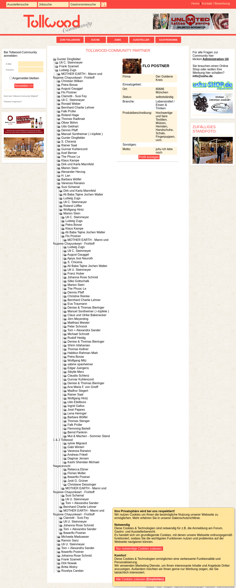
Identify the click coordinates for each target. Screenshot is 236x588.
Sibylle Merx (75, 371)
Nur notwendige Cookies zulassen (139, 548)
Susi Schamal (70, 187)
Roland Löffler (72, 205)
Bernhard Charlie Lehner (77, 107)
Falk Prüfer (68, 111)
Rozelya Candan (72, 570)
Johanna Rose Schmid (82, 277)
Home (195, 3)
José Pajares (76, 409)
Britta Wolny (69, 567)
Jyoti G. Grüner (77, 480)
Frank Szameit (69, 66)
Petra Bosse (69, 84)
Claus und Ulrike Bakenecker (86, 315)
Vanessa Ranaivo (73, 183)
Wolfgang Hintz (73, 209)
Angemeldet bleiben (24, 78)
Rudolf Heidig (76, 337)
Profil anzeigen (149, 157)
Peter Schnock (77, 326)
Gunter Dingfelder (69, 59)
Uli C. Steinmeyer (71, 62)
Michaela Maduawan (75, 536)
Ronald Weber (70, 103)
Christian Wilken (72, 81)
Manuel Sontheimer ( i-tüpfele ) (82, 134)
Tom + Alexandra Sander (84, 330)
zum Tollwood (70, 39)
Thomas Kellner (78, 349)
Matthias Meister (78, 322)
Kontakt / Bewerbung (216, 3)
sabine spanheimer (80, 364)
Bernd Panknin (77, 432)
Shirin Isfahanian (78, 345)
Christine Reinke (78, 296)
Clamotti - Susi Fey (74, 96)
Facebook (150, 587)
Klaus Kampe (70, 160)
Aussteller (142, 39)
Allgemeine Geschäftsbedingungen (189, 587)
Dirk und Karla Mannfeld (77, 164)
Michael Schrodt (78, 334)
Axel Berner (69, 152)
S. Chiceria (68, 141)
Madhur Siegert (77, 390)
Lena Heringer (76, 413)
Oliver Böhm (69, 122)
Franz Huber (75, 273)
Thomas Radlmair (73, 118)
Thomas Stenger (78, 421)
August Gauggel (72, 88)
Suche (95, 39)
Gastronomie (168, 39)
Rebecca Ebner (77, 469)
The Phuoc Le (70, 156)
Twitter (159, 587)
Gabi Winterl (75, 447)
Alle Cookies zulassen (140, 579)
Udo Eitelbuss (76, 402)
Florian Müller (76, 473)
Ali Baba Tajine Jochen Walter (83, 194)
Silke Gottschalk (78, 281)
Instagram (168, 587)
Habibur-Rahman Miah (82, 353)
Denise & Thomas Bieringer (85, 307)
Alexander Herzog (73, 171)
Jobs (117, 39)
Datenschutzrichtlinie (225, 587)
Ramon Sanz (70, 540)
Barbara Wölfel (71, 179)
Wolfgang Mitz (76, 360)
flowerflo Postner (78, 477)
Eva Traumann (77, 303)
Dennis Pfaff (69, 130)
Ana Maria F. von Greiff (82, 387)
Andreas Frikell (77, 454)
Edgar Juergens (78, 368)
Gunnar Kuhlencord (74, 149)
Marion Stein (69, 168)
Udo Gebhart (70, 126)
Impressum (210, 587)
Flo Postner (69, 92)
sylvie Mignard (77, 443)
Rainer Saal (69, 145)
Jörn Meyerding (77, 318)
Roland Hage (70, 115)
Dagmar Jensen (78, 458)
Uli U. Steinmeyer (79, 269)
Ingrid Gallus (75, 405)
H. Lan (65, 175)
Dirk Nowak (69, 563)
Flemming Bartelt (78, 428)
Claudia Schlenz (78, 375)
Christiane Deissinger (81, 484)
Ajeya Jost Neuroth (80, 258)
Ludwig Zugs (67, 70)
